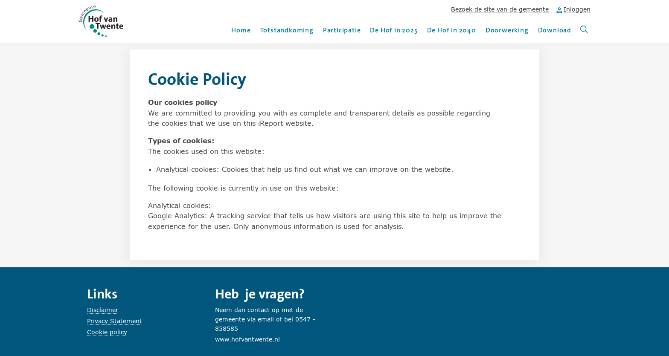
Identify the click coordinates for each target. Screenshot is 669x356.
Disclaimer (102, 309)
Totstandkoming (287, 30)
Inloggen (572, 9)
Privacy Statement (114, 320)
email (266, 319)
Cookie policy (107, 332)
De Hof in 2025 (393, 30)
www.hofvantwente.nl (247, 339)
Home (240, 30)
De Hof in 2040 (451, 30)
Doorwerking (507, 30)
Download (554, 30)
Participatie (342, 30)
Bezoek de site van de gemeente (500, 9)
